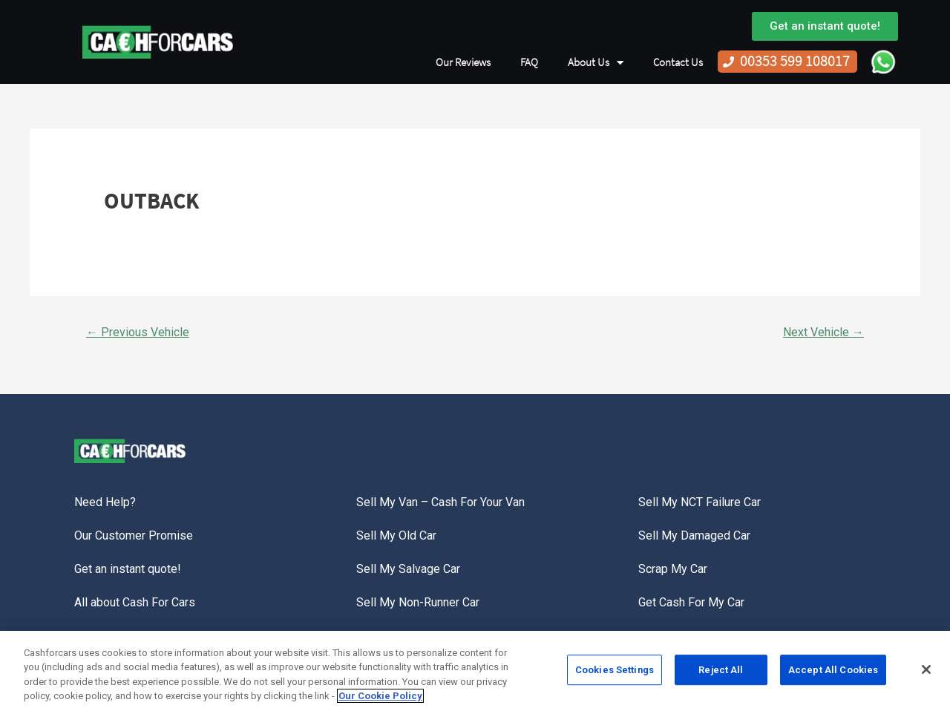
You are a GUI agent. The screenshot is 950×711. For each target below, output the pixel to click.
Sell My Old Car (396, 535)
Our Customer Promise (133, 535)
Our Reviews (463, 62)
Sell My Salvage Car (408, 569)
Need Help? (105, 502)
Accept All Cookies (833, 674)
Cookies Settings (614, 674)
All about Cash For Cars (134, 602)
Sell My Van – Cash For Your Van (440, 502)
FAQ (529, 62)
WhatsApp (883, 61)
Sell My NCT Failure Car (699, 502)
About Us (595, 63)
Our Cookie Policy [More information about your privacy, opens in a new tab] (380, 701)
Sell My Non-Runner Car (417, 602)
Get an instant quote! (127, 569)
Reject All (720, 674)
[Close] (926, 674)
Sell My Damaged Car (694, 535)
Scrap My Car (672, 569)
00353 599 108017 (795, 61)
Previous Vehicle (137, 332)
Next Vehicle (823, 332)
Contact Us (678, 62)
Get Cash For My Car (691, 602)
